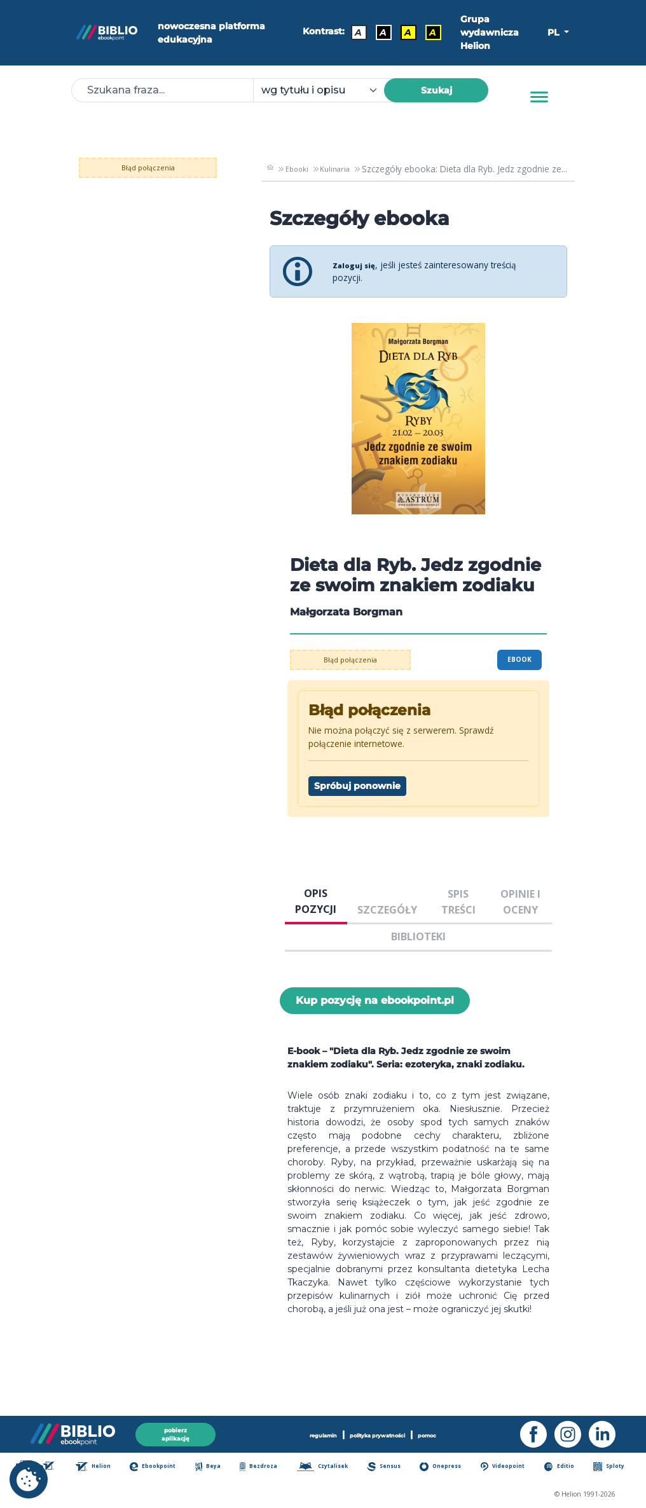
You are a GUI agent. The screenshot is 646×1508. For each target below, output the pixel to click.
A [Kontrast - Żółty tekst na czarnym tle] (426, 30)
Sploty (614, 1467)
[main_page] (269, 169)
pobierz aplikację (175, 1431)
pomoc (439, 1432)
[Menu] (539, 97)
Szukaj (436, 90)
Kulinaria (335, 169)
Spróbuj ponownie (357, 786)
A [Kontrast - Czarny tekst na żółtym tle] (402, 30)
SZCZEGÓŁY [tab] (387, 910)
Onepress (448, 1467)
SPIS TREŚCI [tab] (458, 901)
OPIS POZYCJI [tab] (315, 900)
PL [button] (554, 32)
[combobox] (326, 90)
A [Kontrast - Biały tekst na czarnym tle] (377, 30)
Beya (215, 1467)
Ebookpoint (161, 1467)
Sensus (392, 1467)
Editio (566, 1467)
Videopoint (511, 1467)
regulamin (312, 1432)
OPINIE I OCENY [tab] (520, 901)
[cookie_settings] (29, 1479)
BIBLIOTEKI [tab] (418, 936)
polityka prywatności (378, 1432)
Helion (101, 1467)
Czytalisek (329, 1467)
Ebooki (294, 169)
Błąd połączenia (155, 167)
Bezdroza (264, 1467)
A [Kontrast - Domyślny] (352, 30)
